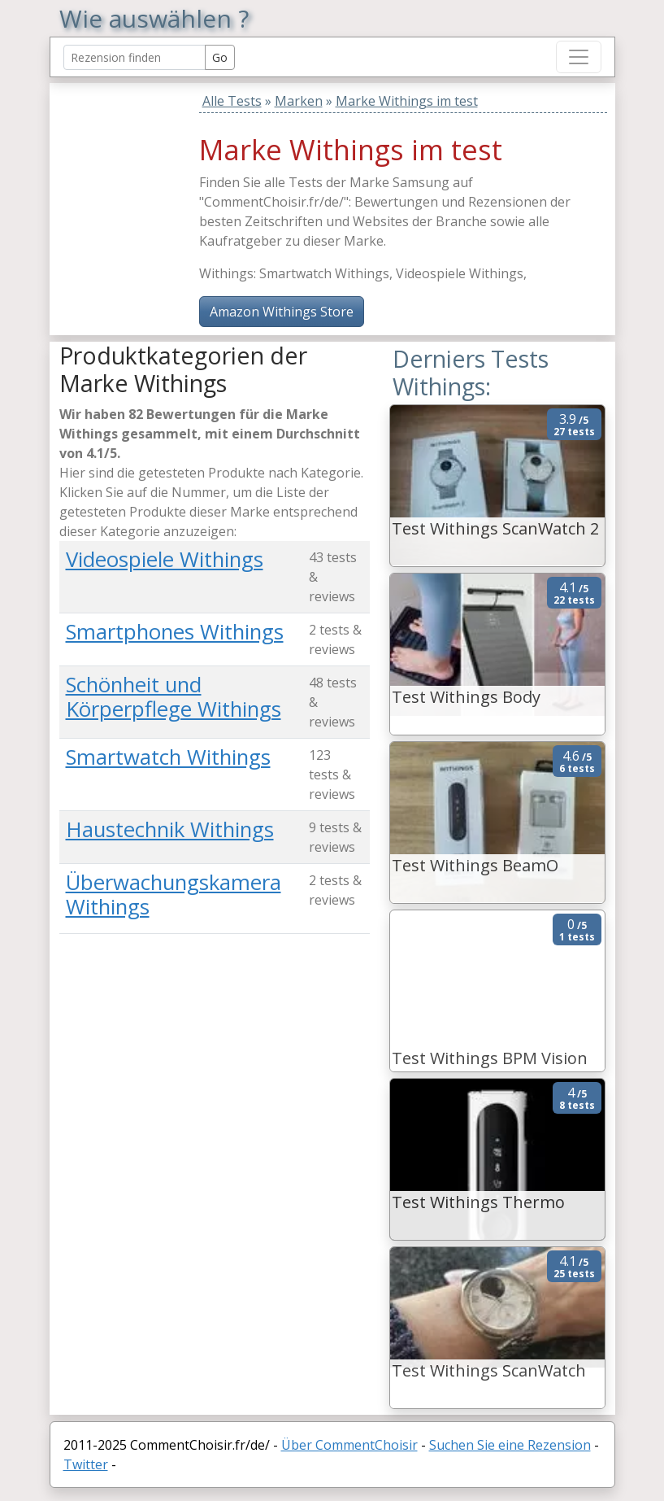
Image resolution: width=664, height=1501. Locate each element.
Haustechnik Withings (170, 829)
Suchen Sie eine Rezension (510, 1445)
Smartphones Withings (175, 631)
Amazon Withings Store (282, 312)
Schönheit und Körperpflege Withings (173, 697)
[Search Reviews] (134, 57)
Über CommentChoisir (349, 1445)
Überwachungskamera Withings (173, 895)
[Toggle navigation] (578, 57)
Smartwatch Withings (168, 757)
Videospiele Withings (164, 559)
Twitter (85, 1464)
